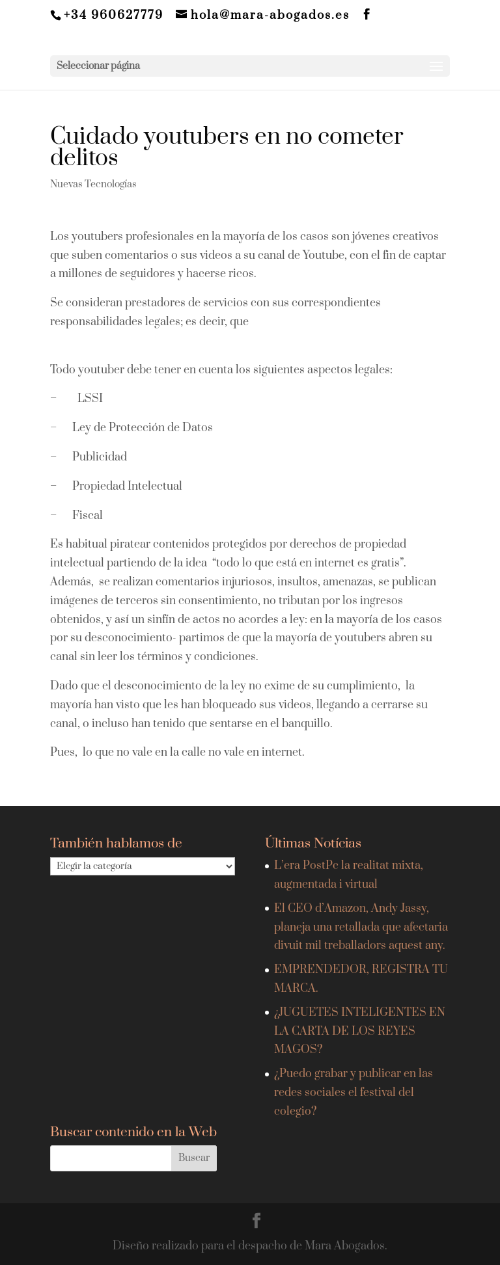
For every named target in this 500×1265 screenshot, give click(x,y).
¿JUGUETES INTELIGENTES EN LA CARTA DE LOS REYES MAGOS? (359, 1031)
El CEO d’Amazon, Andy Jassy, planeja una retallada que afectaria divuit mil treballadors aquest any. (361, 927)
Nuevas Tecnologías (93, 184)
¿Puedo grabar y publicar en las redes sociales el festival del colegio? (353, 1093)
